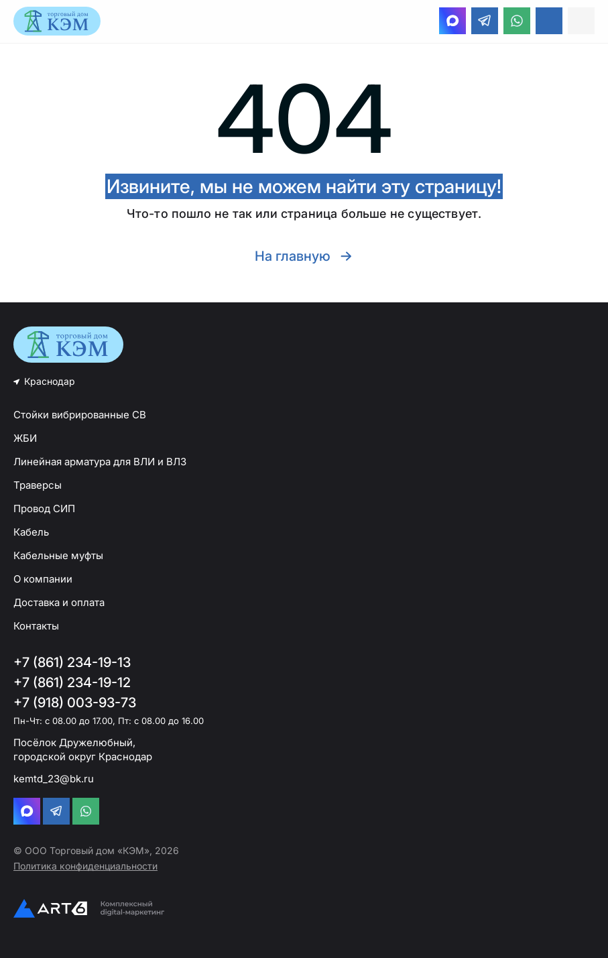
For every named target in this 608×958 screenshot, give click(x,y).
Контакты (36, 625)
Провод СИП (44, 508)
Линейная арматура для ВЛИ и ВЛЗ (99, 461)
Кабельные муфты (58, 555)
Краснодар (49, 381)
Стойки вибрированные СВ (79, 414)
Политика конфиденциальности (85, 866)
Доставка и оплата (59, 602)
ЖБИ (25, 438)
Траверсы (37, 485)
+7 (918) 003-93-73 (74, 703)
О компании (42, 579)
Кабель (31, 532)
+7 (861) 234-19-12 (72, 682)
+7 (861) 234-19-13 (72, 662)
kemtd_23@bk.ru (53, 778)
